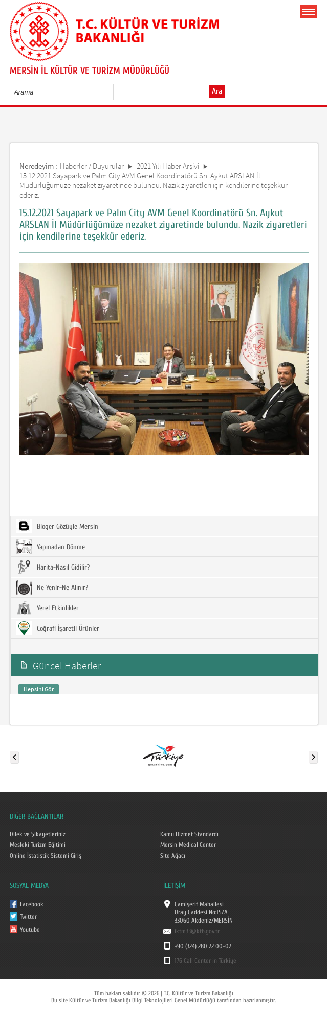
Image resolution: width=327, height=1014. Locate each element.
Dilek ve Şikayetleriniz (38, 834)
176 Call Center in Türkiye (205, 960)
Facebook (31, 904)
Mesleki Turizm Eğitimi (38, 844)
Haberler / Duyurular (92, 166)
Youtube (30, 929)
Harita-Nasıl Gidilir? (53, 567)
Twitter (28, 917)
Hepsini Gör (39, 689)
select (116, 92)
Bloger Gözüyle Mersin (57, 526)
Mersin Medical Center (188, 844)
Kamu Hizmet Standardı (189, 834)
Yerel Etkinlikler (47, 608)
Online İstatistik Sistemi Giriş (45, 855)
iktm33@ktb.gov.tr (197, 931)
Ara (217, 91)
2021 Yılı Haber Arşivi (168, 166)
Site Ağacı (172, 855)
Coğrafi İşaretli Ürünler (57, 628)
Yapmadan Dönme (50, 546)
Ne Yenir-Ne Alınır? (52, 587)
